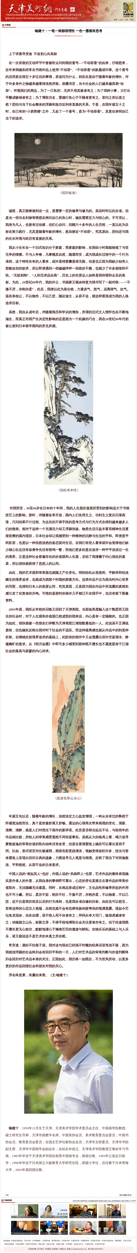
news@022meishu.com (79, 1249)
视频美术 (61, 15)
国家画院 (118, 1241)
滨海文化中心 (79, 1244)
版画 (18, 15)
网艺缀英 (61, 18)
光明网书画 (85, 1241)
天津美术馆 (65, 1241)
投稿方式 (63, 1249)
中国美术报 (89, 1244)
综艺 (75, 18)
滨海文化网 (50, 1244)
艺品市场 (53, 15)
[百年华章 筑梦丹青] (80, 1201)
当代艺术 (36, 15)
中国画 (8, 15)
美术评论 (28, 15)
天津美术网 (32, 1249)
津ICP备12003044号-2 (95, 1249)
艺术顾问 (48, 1249)
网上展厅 (69, 15)
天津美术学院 (100, 1244)
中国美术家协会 (17, 1241)
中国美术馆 (75, 1241)
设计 (50, 18)
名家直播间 (39, 18)
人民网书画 (46, 1241)
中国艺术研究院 (31, 1244)
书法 (14, 15)
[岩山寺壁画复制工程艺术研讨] (119, 1201)
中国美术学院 (95, 1241)
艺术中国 (27, 1241)
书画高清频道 (9, 1244)
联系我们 (55, 1249)
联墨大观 (22, 18)
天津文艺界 (127, 1241)
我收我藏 (45, 15)
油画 (22, 15)
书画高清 (69, 18)
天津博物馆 (36, 1241)
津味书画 (41, 1244)
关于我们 (40, 1249)
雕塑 (7, 18)
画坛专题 (77, 15)
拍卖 (55, 18)
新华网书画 (56, 1241)
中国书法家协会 (107, 1241)
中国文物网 (19, 1244)
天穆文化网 (60, 1244)
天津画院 (69, 1244)
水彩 (46, 18)
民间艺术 (13, 18)
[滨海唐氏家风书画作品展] (97, 1201)
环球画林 (30, 18)
